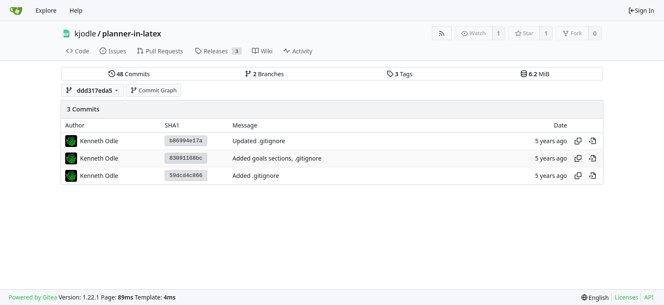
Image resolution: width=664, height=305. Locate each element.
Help (76, 10)
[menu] (595, 298)
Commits (129, 74)
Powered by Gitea (32, 297)
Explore (46, 10)
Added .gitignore (255, 176)
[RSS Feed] (442, 33)
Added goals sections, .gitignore (276, 158)
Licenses (627, 297)
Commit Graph (153, 90)
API (648, 297)
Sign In (641, 10)
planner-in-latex (131, 33)
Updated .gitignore (258, 141)
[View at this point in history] (592, 141)
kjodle (85, 33)
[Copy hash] (578, 141)
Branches (264, 74)
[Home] (16, 10)
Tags (399, 74)
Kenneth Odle (99, 141)
